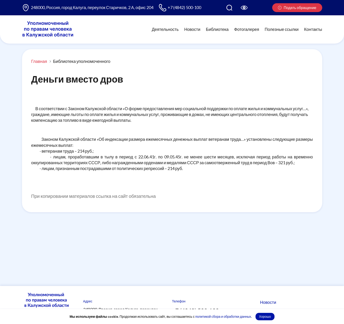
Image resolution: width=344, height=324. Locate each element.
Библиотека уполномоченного (81, 61)
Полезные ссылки (282, 29)
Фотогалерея (246, 29)
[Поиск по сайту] (229, 7)
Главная (39, 61)
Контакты (313, 29)
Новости (192, 29)
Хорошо (265, 316)
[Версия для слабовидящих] (244, 7)
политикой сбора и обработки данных (223, 316)
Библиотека (217, 29)
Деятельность (165, 29)
